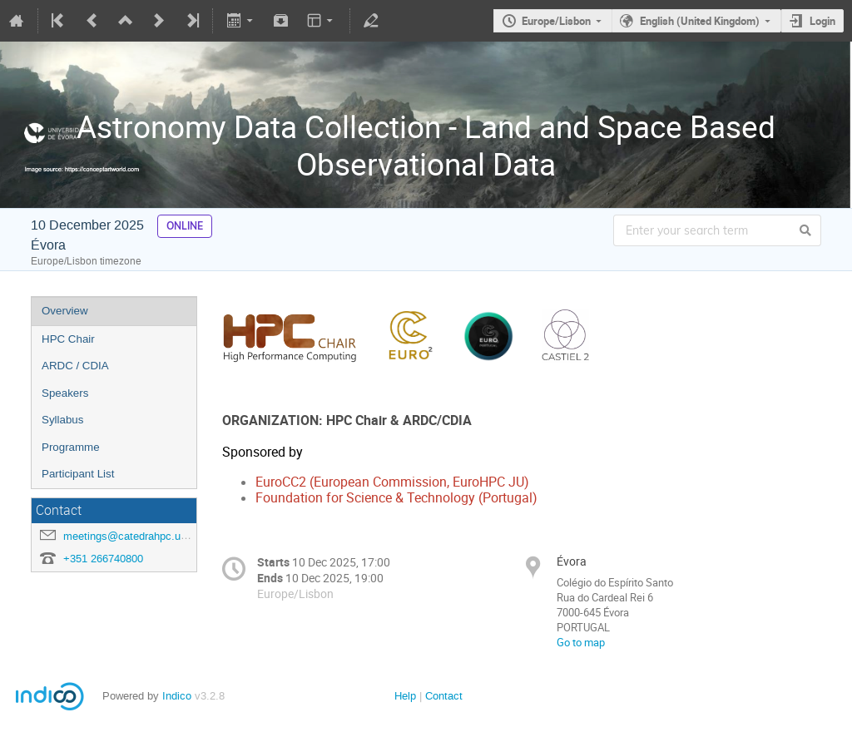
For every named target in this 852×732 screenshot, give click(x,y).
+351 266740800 (103, 558)
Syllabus (62, 419)
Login (822, 20)
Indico (176, 696)
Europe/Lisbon (556, 20)
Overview (65, 310)
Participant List (78, 473)
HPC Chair (68, 339)
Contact (444, 696)
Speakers (65, 393)
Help (405, 696)
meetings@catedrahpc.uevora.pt (141, 536)
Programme (71, 447)
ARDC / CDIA (75, 365)
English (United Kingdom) (700, 20)
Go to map (581, 642)
